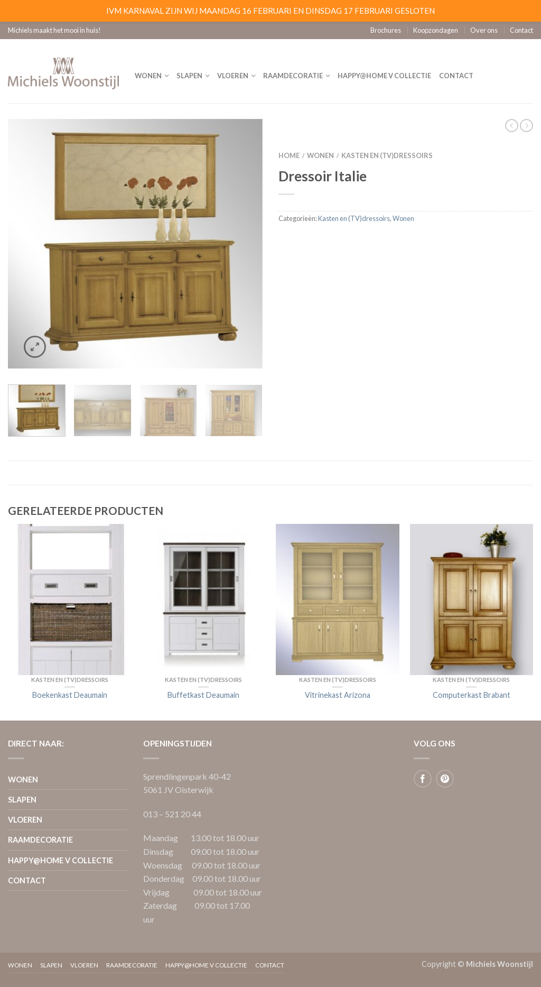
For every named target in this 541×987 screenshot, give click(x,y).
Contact (521, 30)
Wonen (148, 75)
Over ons (484, 30)
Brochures (385, 30)
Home (289, 155)
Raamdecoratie (293, 75)
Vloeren (232, 75)
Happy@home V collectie (384, 75)
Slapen (189, 75)
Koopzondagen (435, 30)
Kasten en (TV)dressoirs (387, 155)
